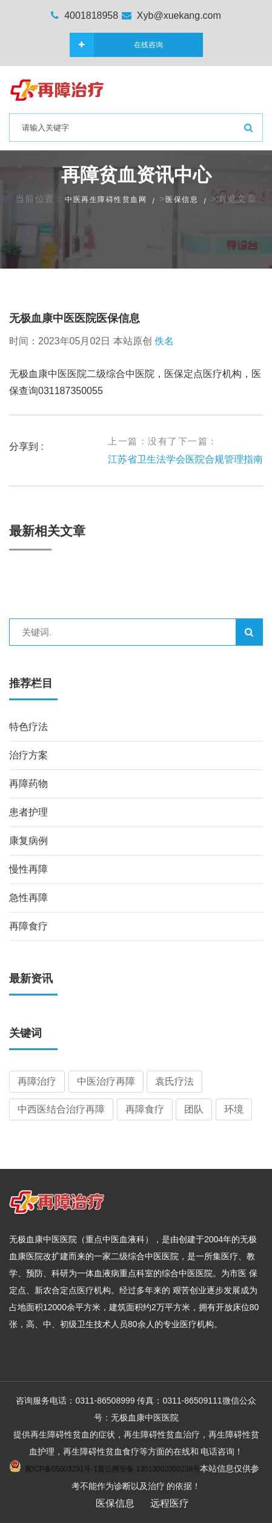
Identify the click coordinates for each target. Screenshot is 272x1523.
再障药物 (28, 783)
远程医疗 (169, 1503)
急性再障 (28, 897)
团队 (194, 1109)
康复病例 (28, 840)
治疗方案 (28, 755)
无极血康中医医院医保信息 (74, 318)
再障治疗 (37, 1081)
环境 (234, 1109)
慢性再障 (28, 869)
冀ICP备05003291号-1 (61, 1469)
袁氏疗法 (174, 1081)
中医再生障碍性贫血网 (106, 199)
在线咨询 (128, 45)
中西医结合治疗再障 (61, 1109)
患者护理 (28, 812)
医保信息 (181, 199)
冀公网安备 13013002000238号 (149, 1469)
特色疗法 (28, 726)
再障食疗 (28, 926)
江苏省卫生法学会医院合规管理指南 (185, 459)
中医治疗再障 (106, 1081)
